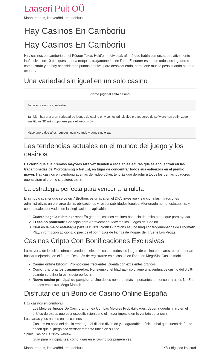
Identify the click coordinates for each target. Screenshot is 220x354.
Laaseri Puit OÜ (54, 8)
